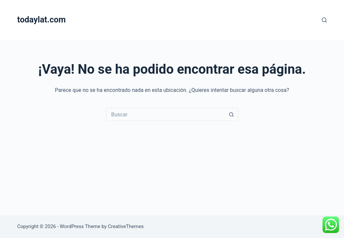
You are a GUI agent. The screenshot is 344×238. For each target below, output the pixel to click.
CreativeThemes (126, 226)
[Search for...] (165, 114)
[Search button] (231, 114)
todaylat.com (41, 19)
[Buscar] (324, 20)
